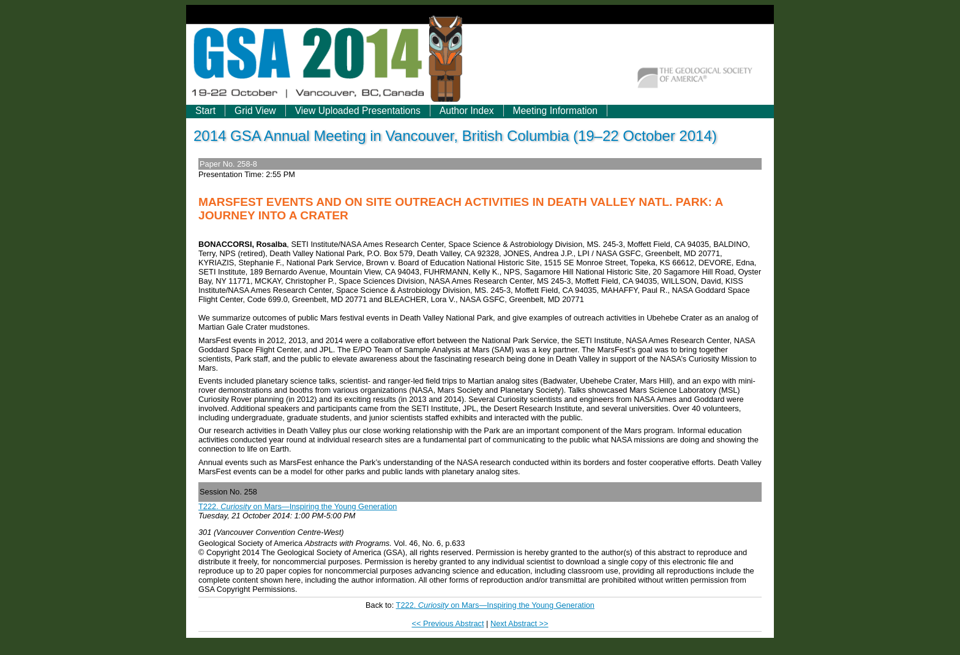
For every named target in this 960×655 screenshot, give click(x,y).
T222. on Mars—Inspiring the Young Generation (297, 506)
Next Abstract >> (519, 623)
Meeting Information (555, 110)
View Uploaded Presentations (358, 110)
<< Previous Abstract (447, 623)
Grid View (255, 110)
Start (205, 110)
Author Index (467, 110)
